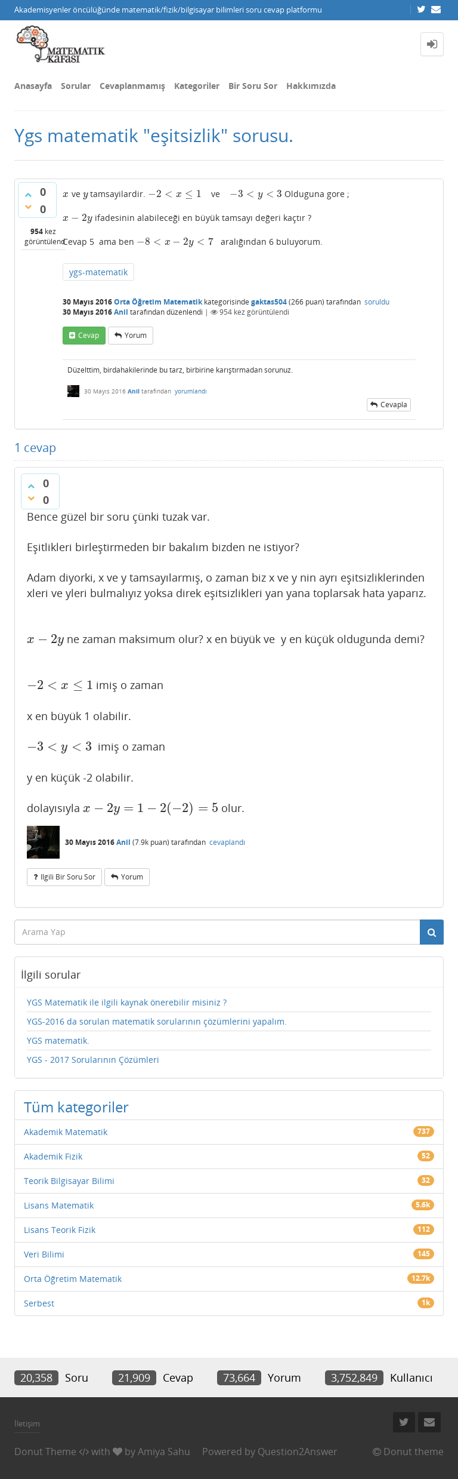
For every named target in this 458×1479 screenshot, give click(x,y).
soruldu (376, 302)
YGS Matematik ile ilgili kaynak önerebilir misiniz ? (127, 1002)
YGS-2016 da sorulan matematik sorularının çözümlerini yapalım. (157, 1021)
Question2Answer (298, 1451)
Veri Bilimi (44, 1254)
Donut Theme (45, 1451)
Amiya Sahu (164, 1451)
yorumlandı (191, 391)
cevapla (393, 404)
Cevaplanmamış (132, 85)
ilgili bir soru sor (68, 877)
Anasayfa (33, 85)
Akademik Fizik (53, 1156)
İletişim (27, 1423)
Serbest (39, 1303)
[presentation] (66, 193)
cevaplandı (227, 842)
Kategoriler (196, 85)
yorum (136, 335)
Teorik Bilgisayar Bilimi (69, 1180)
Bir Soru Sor (252, 85)
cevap (88, 335)
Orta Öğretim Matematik (158, 302)
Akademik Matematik (65, 1131)
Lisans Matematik (59, 1205)
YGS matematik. (58, 1040)
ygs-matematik (98, 272)
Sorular (76, 85)
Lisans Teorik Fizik (59, 1229)
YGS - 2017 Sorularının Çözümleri (93, 1059)
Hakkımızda (311, 85)
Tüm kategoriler (76, 1107)
